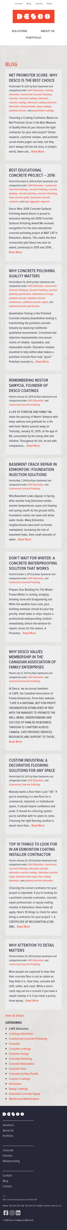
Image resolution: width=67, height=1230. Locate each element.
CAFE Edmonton (19, 1028)
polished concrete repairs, (36, 302)
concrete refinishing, (48, 193)
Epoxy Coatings (18, 1088)
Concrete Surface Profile (23, 1073)
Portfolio (33, 38)
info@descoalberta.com (52, 1205)
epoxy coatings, (44, 106)
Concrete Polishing (20, 1058)
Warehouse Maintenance (24, 1098)
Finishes (7, 1155)
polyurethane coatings (43, 110)
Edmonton (15, 1083)
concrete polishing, (27, 193)
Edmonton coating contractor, (42, 102)
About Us (47, 31)
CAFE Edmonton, (35, 90)
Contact (19, 3)
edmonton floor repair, (27, 877)
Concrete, (14, 98)
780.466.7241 (30, 1205)
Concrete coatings (20, 1048)
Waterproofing (11, 1161)
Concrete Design (19, 1053)
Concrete (14, 1043)
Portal (49, 3)
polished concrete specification (24, 306)
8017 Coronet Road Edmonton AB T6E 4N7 (20, 1199)
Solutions (19, 31)
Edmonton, (43, 98)
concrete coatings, (18, 102)
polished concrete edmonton (39, 881)
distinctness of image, (43, 294)
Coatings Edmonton (21, 1033)
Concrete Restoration (21, 1063)
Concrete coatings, (28, 98)
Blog (29, 3)
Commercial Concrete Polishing (24, 405)
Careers (39, 3)
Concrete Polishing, (38, 189)
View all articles (14, 1015)
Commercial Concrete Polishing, (36, 94)
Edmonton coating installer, (22, 106)
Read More (37, 151)
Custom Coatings (19, 1078)
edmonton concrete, (39, 869)
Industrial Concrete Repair (24, 1093)
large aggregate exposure (37, 202)
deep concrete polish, (19, 197)
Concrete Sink (17, 1068)
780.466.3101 (14, 1205)
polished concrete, (18, 110)
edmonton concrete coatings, (23, 872)
